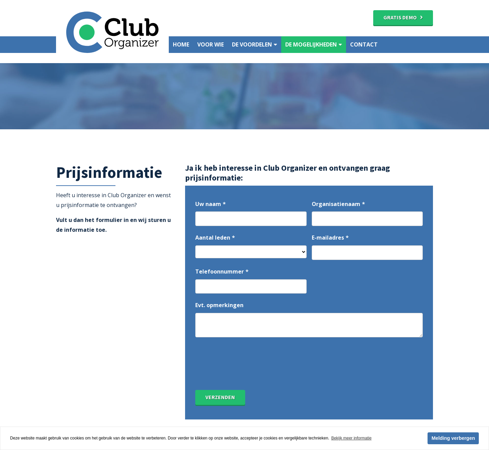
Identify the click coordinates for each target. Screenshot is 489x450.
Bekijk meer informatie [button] (351, 438)
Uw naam (208, 204)
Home (181, 44)
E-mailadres (328, 237)
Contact (364, 44)
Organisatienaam (336, 204)
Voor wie (210, 44)
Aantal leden (212, 237)
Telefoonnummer (219, 271)
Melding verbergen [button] (453, 438)
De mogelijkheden (313, 44)
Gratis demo (400, 17)
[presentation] (246, 370)
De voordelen (254, 44)
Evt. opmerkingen (219, 305)
